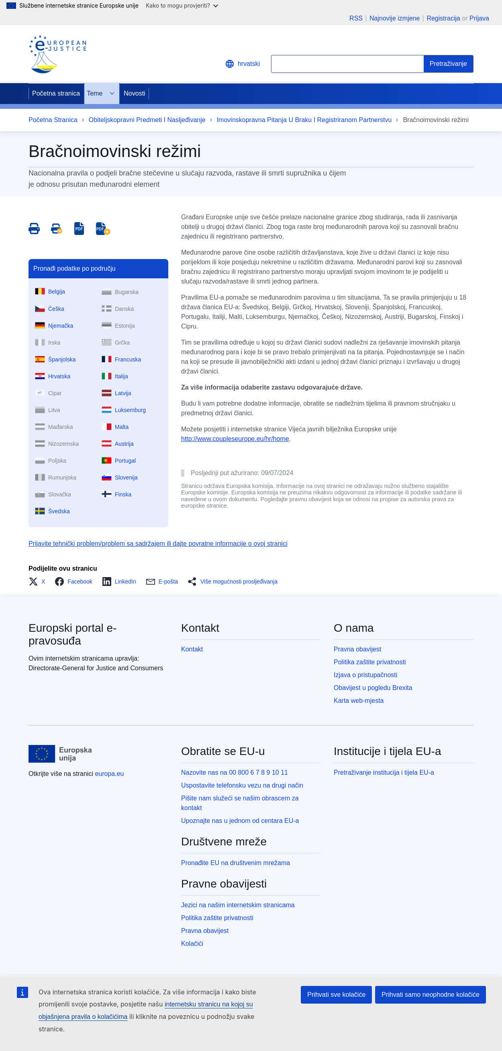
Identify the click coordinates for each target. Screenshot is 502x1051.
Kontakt (192, 649)
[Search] (448, 64)
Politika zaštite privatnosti (370, 662)
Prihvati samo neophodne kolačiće (431, 994)
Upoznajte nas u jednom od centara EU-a (240, 820)
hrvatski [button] (242, 64)
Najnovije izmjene (394, 18)
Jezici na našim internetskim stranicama (238, 905)
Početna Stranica (53, 119)
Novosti (134, 93)
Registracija (443, 18)
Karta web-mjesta (359, 700)
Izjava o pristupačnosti (365, 674)
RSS (356, 18)
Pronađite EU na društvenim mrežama (235, 862)
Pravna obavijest (357, 649)
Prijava (479, 18)
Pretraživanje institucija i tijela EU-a (384, 772)
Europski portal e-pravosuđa (72, 634)
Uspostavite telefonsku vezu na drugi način (242, 785)
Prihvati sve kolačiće (336, 994)
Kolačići (192, 943)
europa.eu (109, 773)
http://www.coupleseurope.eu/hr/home (235, 438)
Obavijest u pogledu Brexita (373, 687)
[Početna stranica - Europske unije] (60, 754)
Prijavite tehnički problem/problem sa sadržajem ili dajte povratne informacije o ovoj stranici (158, 543)
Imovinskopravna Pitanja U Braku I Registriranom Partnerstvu (304, 119)
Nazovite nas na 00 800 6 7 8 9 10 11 (234, 772)
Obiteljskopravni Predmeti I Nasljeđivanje (147, 119)
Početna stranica (56, 93)
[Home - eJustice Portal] (57, 54)
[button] (39, 581)
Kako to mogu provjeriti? (182, 5)
